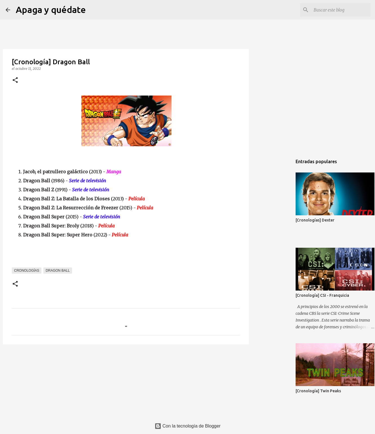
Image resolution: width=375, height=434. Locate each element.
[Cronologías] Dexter (315, 220)
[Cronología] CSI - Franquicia (322, 295)
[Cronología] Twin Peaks (318, 391)
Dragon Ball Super (43, 217)
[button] (15, 80)
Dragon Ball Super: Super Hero (57, 235)
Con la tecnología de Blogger (188, 426)
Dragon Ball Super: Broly (51, 226)
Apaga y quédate (51, 10)
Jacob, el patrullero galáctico (55, 171)
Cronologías (26, 271)
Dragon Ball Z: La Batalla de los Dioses (66, 199)
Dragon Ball (36, 180)
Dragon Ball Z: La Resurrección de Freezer (70, 208)
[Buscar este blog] (340, 10)
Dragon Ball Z (38, 189)
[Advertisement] (278, 243)
